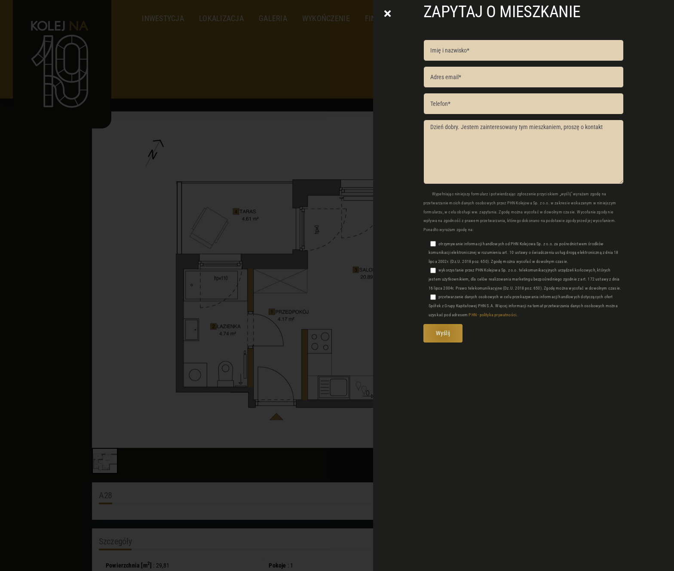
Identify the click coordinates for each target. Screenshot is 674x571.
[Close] (387, 14)
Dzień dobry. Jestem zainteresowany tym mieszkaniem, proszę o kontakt (523, 152)
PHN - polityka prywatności (492, 314)
